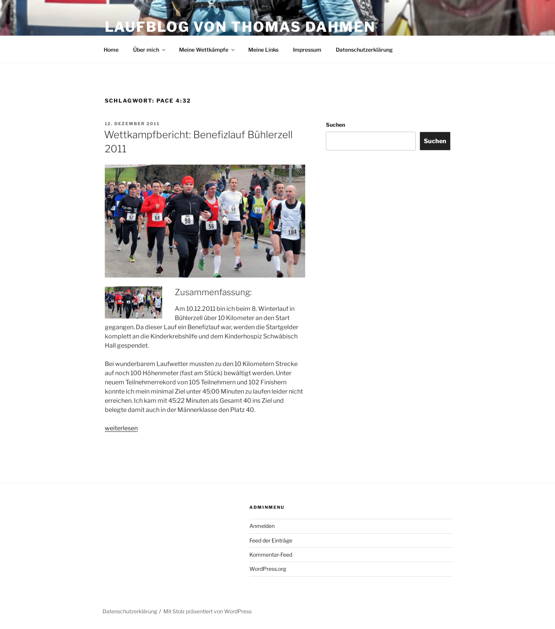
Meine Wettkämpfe (207, 49)
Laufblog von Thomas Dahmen (240, 26)
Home (111, 49)
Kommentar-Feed (270, 554)
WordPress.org (267, 568)
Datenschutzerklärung (364, 49)
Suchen (335, 124)
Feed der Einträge (270, 540)
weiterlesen (121, 428)
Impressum (307, 49)
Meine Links (263, 49)
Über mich (149, 49)
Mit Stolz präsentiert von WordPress (207, 611)
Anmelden (262, 526)
